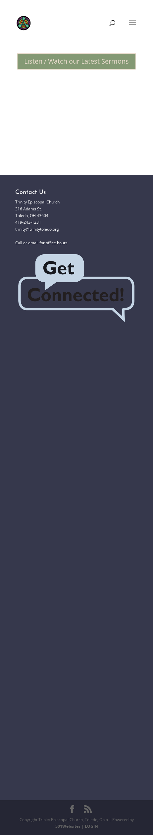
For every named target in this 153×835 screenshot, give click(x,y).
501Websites (67, 826)
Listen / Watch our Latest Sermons (76, 61)
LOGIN (91, 826)
